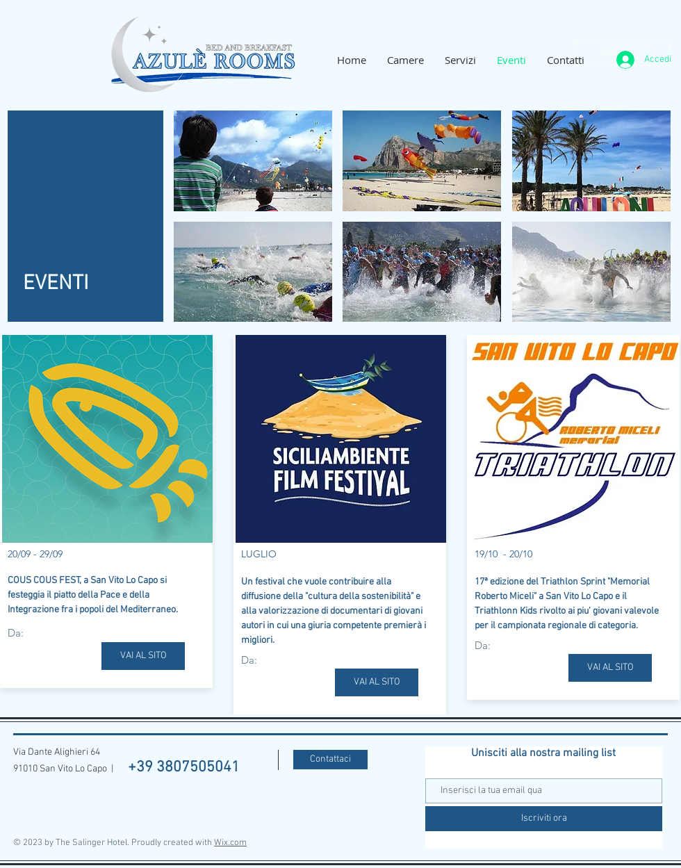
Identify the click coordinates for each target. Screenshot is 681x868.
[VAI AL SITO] (143, 656)
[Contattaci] (330, 759)
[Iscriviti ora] (543, 818)
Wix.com (230, 843)
